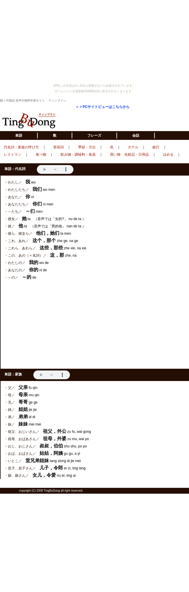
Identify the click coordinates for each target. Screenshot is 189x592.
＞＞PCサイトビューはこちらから (102, 107)
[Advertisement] (95, 325)
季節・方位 (87, 147)
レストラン (12, 154)
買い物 (115, 154)
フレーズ (94, 135)
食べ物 (41, 154)
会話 (135, 135)
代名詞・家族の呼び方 (21, 147)
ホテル (133, 147)
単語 (18, 135)
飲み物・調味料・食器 (78, 154)
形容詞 (58, 147)
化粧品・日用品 (136, 154)
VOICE (55, 169)
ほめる (168, 154)
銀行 (155, 147)
